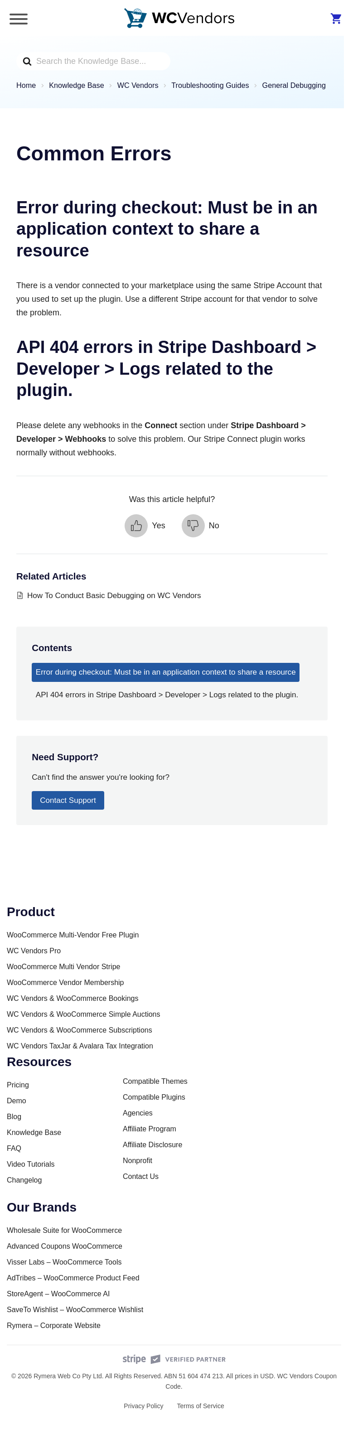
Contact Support (68, 800)
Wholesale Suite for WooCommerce (64, 1230)
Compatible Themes (155, 1081)
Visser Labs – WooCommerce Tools (64, 1262)
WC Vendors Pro (34, 951)
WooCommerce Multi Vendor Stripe (63, 967)
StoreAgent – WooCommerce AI (58, 1294)
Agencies (138, 1113)
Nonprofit (137, 1160)
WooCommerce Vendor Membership (65, 982)
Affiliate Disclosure (152, 1145)
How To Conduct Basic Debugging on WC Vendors (114, 595)
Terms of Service (200, 1406)
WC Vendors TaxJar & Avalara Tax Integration (80, 1046)
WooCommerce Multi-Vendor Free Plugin (73, 935)
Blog (14, 1116)
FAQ (14, 1148)
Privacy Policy (143, 1406)
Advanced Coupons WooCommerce (64, 1246)
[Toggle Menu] (19, 19)
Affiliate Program (149, 1129)
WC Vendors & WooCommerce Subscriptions (79, 1030)
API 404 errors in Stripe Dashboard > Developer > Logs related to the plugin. (167, 695)
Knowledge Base (34, 1132)
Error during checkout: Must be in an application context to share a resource (166, 672)
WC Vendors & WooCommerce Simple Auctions (83, 1014)
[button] (145, 525)
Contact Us (141, 1176)
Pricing (18, 1085)
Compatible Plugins (154, 1097)
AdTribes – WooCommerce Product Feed (73, 1278)
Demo (16, 1101)
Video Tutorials (31, 1164)
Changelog (24, 1180)
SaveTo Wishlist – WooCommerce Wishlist (75, 1309)
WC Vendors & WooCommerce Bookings (72, 998)
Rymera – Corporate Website (54, 1325)
